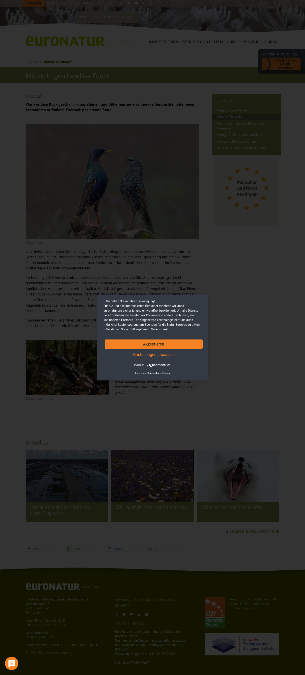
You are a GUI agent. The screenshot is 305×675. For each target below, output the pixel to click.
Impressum (140, 373)
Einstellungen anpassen (154, 354)
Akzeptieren (153, 344)
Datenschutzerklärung (159, 373)
